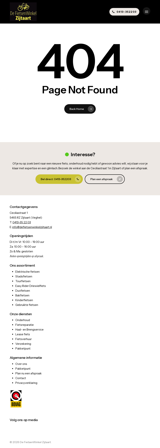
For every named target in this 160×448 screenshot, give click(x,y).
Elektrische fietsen (27, 271)
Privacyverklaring (26, 383)
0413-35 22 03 (22, 222)
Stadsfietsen (23, 276)
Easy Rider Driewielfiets (30, 286)
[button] (146, 12)
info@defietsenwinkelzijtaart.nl (32, 227)
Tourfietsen (23, 281)
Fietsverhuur (23, 339)
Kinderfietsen (24, 300)
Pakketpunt (23, 348)
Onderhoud (22, 320)
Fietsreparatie (24, 325)
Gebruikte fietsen (26, 305)
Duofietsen (22, 290)
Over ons (21, 364)
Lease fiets (22, 334)
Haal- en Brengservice (29, 329)
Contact (20, 378)
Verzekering (23, 344)
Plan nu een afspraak (28, 373)
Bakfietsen (22, 295)
